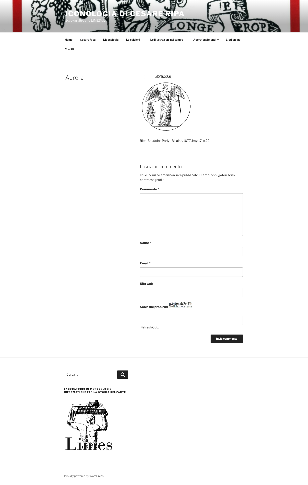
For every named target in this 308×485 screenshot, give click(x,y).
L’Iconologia (111, 39)
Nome (145, 243)
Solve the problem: (166, 305)
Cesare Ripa (88, 39)
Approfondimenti (206, 39)
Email (145, 263)
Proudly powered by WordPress (84, 476)
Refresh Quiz (149, 327)
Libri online (233, 39)
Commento (149, 189)
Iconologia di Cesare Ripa (125, 13)
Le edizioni (135, 39)
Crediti (69, 49)
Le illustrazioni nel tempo (168, 39)
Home (68, 39)
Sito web (146, 284)
